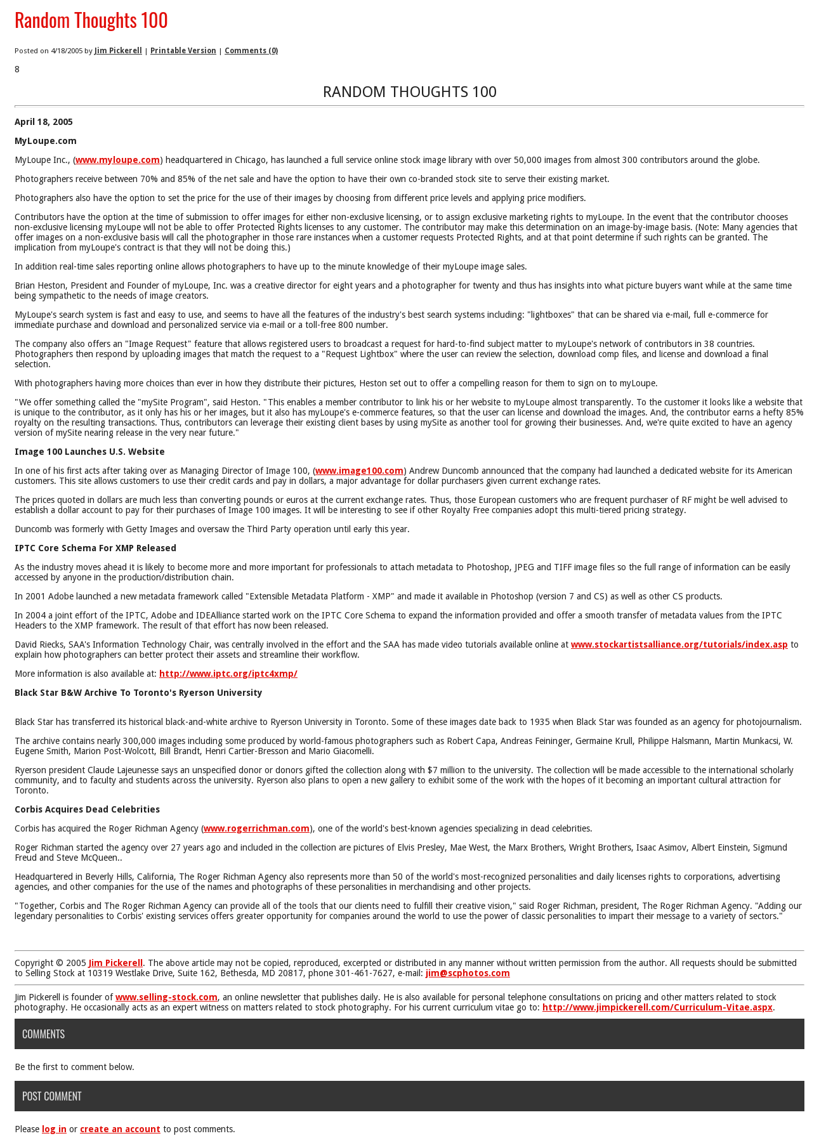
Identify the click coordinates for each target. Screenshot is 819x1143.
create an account (120, 1129)
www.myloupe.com (117, 160)
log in (54, 1129)
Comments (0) (251, 50)
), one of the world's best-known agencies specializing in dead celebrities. (451, 828)
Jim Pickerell (118, 50)
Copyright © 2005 (52, 963)
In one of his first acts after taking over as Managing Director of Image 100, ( (165, 471)
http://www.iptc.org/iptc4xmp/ (228, 674)
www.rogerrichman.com (257, 828)
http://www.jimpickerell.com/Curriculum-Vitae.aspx (657, 1007)
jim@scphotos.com (468, 973)
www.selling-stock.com (166, 997)
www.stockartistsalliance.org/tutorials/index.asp (679, 644)
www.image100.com (359, 471)
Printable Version (183, 50)
